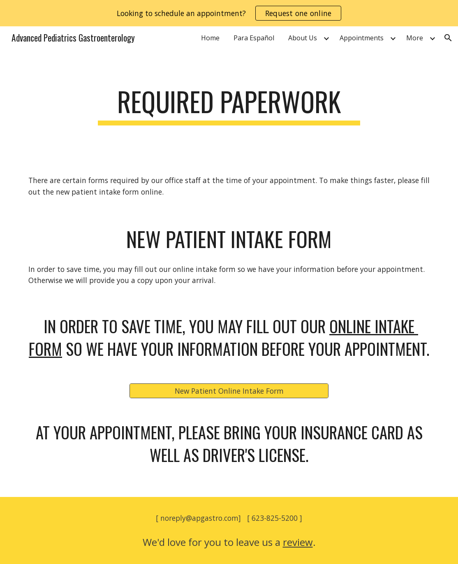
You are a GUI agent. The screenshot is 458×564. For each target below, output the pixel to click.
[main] (229, 105)
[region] (229, 13)
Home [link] (210, 37)
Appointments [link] (362, 37)
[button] (448, 38)
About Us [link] (302, 37)
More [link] (414, 37)
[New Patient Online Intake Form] (229, 390)
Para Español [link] (254, 37)
